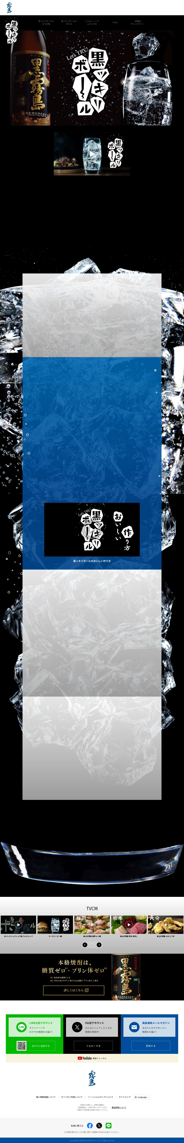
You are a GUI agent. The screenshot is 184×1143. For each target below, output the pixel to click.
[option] (18, 926)
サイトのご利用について (72, 1097)
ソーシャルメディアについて (100, 1097)
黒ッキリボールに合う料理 (46, 22)
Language (142, 1097)
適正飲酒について (119, 1107)
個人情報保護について (46, 1097)
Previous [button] (85, 944)
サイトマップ (124, 1097)
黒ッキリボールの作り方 (69, 22)
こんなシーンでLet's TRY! (92, 22)
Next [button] (99, 944)
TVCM (115, 22)
